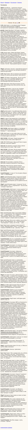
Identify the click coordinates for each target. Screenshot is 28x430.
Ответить (19, 2)
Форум (2, 2)
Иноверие (7, 2)
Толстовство (13, 2)
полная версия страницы (6, 427)
